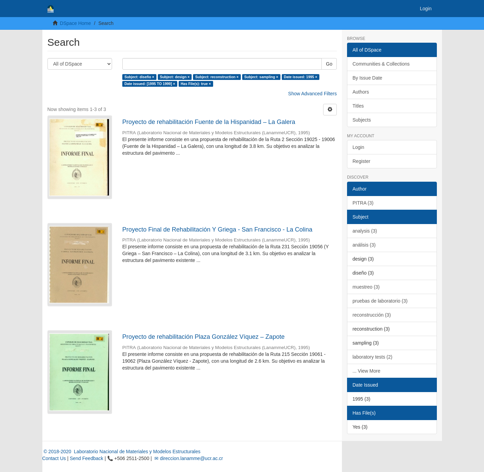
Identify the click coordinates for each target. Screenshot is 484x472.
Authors (360, 92)
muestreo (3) (365, 287)
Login (358, 147)
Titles (358, 106)
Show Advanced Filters (312, 93)
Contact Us (54, 458)
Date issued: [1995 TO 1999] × (149, 84)
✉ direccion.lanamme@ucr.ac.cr (188, 458)
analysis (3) (364, 231)
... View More (366, 371)
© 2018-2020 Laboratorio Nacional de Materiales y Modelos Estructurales (121, 451)
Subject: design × (175, 77)
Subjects (361, 120)
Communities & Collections (381, 64)
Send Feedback (86, 458)
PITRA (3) (362, 203)
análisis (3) (364, 245)
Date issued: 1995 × (300, 77)
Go (329, 64)
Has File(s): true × (196, 84)
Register (361, 161)
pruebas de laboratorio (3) (379, 301)
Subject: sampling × (261, 77)
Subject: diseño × (139, 77)
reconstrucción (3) (371, 315)
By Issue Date (367, 78)
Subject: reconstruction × (217, 77)
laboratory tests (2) (372, 357)
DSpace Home (75, 23)
